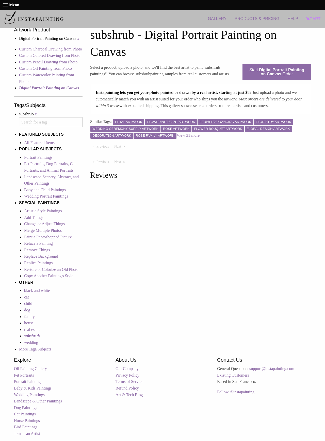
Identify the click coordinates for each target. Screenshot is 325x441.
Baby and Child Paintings (45, 190)
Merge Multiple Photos (43, 230)
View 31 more (188, 135)
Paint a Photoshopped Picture (48, 237)
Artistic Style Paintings (43, 211)
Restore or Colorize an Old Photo (51, 269)
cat (26, 297)
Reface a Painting (38, 243)
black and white (37, 290)
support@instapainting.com (271, 368)
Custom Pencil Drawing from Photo (48, 62)
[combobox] (51, 122)
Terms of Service (129, 381)
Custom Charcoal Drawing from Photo (50, 49)
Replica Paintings (38, 263)
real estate (32, 329)
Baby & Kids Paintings (33, 388)
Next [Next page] (120, 146)
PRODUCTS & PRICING (257, 18)
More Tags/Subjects (35, 349)
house (29, 323)
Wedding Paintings (29, 395)
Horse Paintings (27, 420)
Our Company (127, 368)
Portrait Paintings (38, 157)
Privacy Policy (127, 375)
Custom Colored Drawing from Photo (49, 55)
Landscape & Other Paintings (38, 401)
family (29, 316)
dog (27, 310)
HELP (292, 18)
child (28, 303)
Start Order (276, 72)
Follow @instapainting (235, 392)
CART (313, 19)
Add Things (33, 217)
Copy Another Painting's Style (48, 276)
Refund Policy (127, 388)
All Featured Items (39, 142)
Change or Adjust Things (44, 224)
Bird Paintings (25, 427)
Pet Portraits (24, 375)
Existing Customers (233, 375)
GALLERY (217, 18)
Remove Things (37, 250)
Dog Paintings (25, 407)
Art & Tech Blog (129, 395)
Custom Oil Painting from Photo (45, 68)
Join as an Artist (27, 433)
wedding (31, 342)
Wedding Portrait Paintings (46, 196)
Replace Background (41, 256)
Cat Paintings (25, 414)
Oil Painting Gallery (30, 368)
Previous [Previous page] (103, 146)
